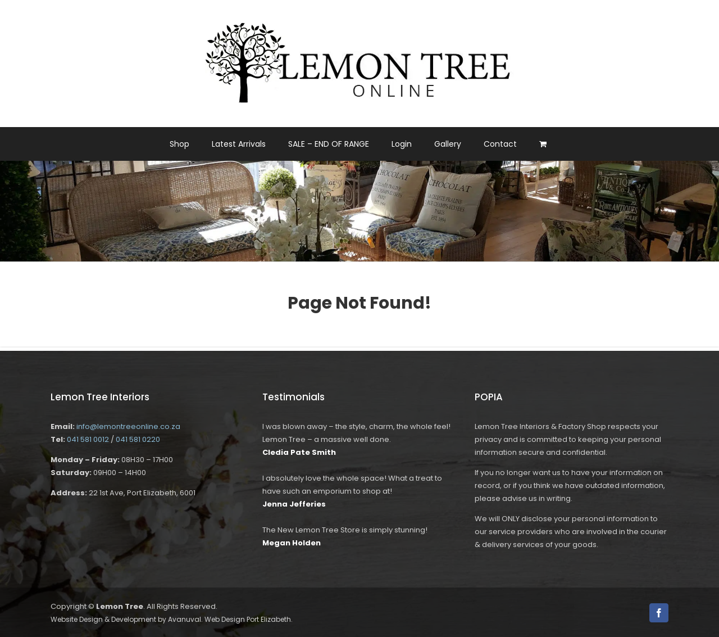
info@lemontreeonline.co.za (128, 426)
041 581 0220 (138, 439)
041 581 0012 (88, 439)
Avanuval (184, 619)
